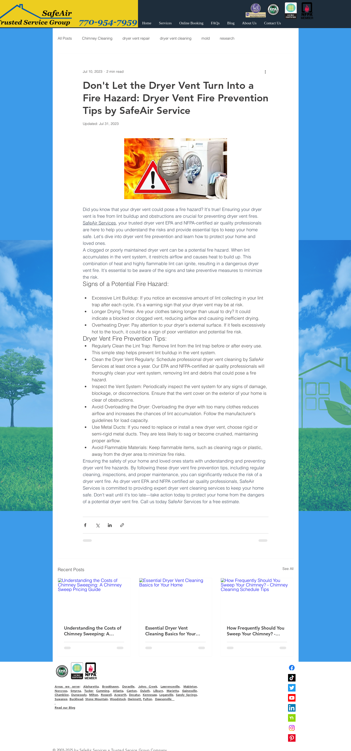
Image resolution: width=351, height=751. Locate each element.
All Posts (65, 38)
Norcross (61, 691)
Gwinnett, (135, 699)
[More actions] (265, 71)
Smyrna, (76, 691)
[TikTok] (292, 678)
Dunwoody (79, 695)
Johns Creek (147, 686)
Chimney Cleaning (97, 38)
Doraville (128, 686)
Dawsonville (165, 699)
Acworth (120, 695)
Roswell (106, 695)
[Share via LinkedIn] (109, 525)
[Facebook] (292, 667)
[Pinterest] (292, 738)
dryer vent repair (136, 38)
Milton (93, 695)
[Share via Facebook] (85, 525)
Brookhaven (110, 686)
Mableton (190, 686)
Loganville (166, 695)
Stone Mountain (96, 699)
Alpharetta (91, 686)
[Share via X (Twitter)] (97, 525)
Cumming (102, 691)
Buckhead (76, 699)
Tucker (89, 691)
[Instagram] (292, 728)
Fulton (147, 699)
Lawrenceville (170, 686)
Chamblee (62, 695)
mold (205, 38)
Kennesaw (150, 695)
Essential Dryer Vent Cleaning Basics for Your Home (170, 631)
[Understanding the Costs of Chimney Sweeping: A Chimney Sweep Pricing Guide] (94, 598)
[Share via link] (122, 525)
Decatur (134, 695)
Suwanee (61, 699)
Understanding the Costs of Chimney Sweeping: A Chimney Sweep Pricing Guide (92, 631)
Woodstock (118, 699)
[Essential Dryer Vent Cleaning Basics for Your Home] (175, 598)
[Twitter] (292, 688)
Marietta (173, 691)
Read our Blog (65, 707)
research (227, 38)
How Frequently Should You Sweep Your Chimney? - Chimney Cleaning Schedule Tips (256, 631)
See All (288, 568)
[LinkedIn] (292, 708)
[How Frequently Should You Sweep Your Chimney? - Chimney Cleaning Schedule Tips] (257, 598)
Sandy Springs (186, 695)
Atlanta (118, 691)
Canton (132, 691)
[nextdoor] (292, 718)
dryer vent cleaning (175, 38)
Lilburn (158, 691)
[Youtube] (292, 698)
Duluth (145, 691)
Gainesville (189, 691)
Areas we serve (67, 686)
